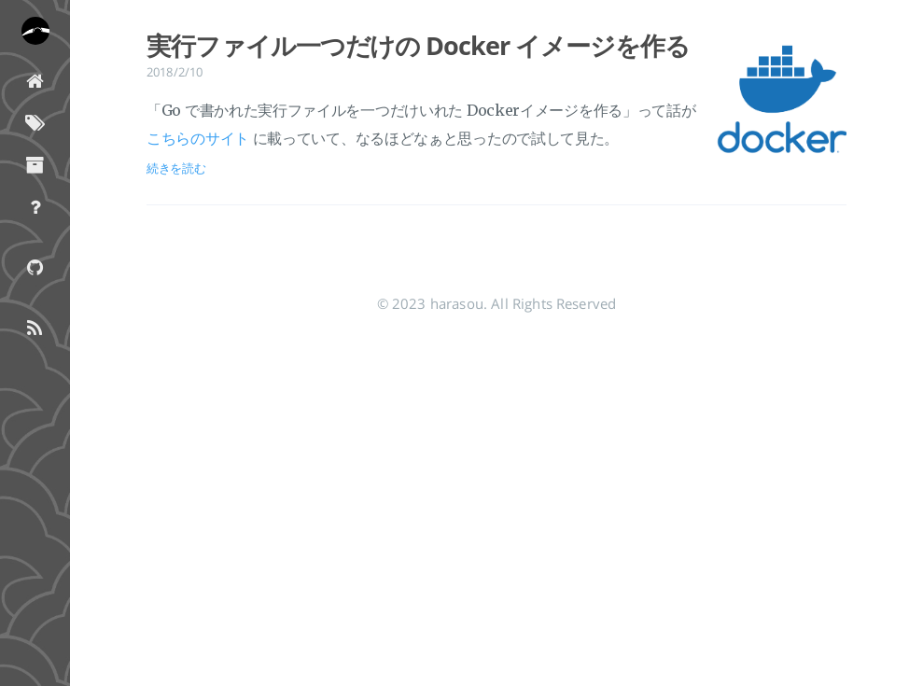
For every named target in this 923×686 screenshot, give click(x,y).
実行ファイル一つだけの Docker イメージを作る (418, 46)
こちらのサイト (198, 138)
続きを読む (176, 168)
